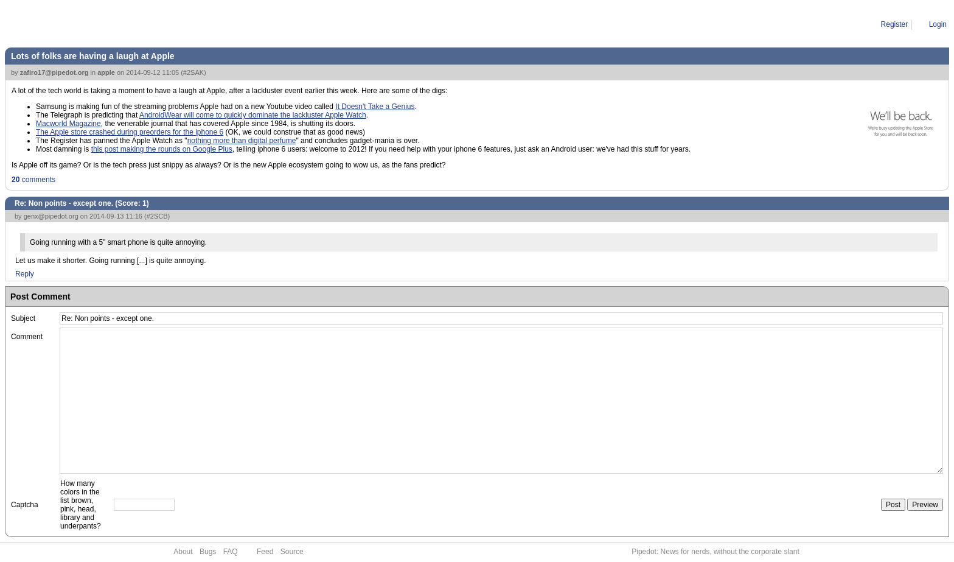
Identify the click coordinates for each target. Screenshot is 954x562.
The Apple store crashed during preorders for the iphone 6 (129, 132)
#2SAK (193, 72)
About (182, 551)
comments (33, 179)
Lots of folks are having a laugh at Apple (93, 56)
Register (894, 24)
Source (292, 551)
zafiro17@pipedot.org (54, 72)
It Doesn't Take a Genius (374, 106)
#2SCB (157, 216)
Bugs (208, 551)
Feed (265, 551)
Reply (24, 274)
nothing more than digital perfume (241, 140)
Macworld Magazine (68, 123)
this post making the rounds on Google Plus (161, 149)
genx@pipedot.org (51, 216)
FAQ (230, 551)
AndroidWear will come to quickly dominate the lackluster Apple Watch (252, 115)
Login (938, 24)
